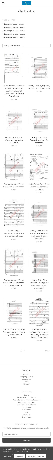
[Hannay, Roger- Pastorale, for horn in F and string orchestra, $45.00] (14, 213)
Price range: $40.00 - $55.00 (13, 27)
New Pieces (26, 410)
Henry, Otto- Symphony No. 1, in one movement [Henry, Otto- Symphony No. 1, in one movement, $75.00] (39, 87)
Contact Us (26, 379)
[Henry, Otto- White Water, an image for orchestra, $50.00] (14, 120)
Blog (26, 382)
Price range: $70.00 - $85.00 (13, 34)
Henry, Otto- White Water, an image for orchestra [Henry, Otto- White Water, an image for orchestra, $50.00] (14, 140)
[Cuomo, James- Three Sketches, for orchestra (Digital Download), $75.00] (14, 262)
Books (26, 395)
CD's (26, 412)
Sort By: (6, 46)
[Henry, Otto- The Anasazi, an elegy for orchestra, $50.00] (39, 120)
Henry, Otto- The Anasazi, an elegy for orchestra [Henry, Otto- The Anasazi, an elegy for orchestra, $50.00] (39, 140)
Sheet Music (26, 417)
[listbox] (17, 46)
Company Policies (26, 377)
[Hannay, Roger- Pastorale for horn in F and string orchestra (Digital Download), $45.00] (39, 312)
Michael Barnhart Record (26, 397)
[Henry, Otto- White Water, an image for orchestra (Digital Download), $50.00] (39, 213)
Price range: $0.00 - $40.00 (13, 24)
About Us (26, 374)
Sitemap (26, 384)
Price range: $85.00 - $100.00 (14, 37)
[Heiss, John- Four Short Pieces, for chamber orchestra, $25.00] (39, 166)
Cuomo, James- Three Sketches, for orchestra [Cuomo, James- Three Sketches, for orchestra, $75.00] (13, 185)
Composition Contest (26, 402)
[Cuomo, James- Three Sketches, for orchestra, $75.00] (14, 166)
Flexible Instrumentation (26, 405)
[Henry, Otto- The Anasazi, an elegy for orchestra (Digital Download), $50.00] (39, 262)
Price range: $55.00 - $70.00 (13, 31)
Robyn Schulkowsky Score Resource (26, 400)
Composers (26, 415)
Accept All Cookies (36, 456)
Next (47, 350)
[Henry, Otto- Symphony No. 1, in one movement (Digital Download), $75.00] (14, 312)
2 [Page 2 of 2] (24, 350)
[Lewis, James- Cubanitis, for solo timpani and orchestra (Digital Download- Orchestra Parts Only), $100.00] (14, 68)
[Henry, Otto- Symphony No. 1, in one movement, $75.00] (39, 68)
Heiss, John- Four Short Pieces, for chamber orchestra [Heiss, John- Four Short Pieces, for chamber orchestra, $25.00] (39, 186)
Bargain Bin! (26, 407)
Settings (7, 456)
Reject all (19, 456)
